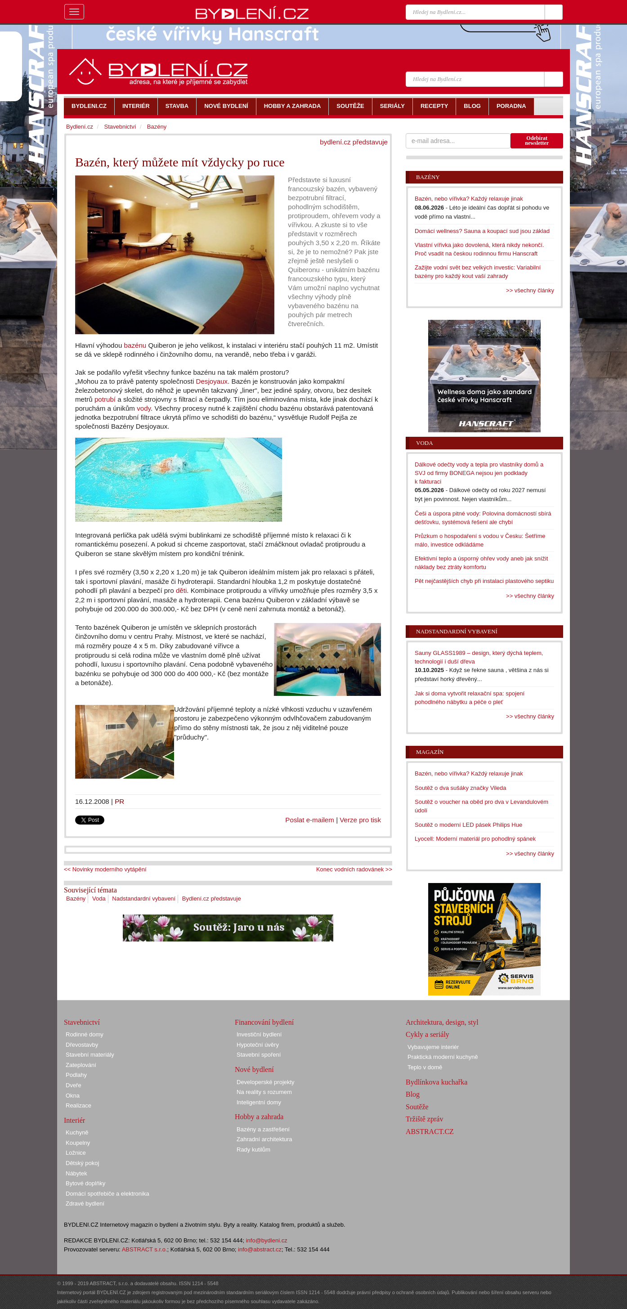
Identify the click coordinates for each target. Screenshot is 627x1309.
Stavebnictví (120, 126)
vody (144, 408)
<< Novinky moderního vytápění (105, 869)
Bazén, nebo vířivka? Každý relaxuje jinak (469, 198)
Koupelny (78, 1142)
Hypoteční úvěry (258, 1044)
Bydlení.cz (79, 126)
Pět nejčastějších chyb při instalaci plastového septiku (484, 581)
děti (181, 590)
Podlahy (76, 1074)
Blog (413, 1094)
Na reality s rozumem (264, 1092)
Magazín (429, 752)
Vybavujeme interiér (433, 1047)
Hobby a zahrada (259, 1117)
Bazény (75, 898)
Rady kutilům (253, 1149)
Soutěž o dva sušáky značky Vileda (460, 788)
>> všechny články (530, 290)
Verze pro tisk (360, 820)
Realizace (78, 1105)
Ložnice (76, 1152)
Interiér (74, 1120)
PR (119, 801)
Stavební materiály (90, 1054)
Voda (99, 898)
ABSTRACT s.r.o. (144, 1249)
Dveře (73, 1085)
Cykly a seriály (427, 1034)
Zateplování (81, 1065)
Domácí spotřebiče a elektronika (107, 1193)
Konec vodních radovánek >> (354, 869)
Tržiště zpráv (424, 1119)
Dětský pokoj (82, 1163)
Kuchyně (77, 1132)
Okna (73, 1095)
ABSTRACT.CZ (430, 1131)
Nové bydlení (254, 1069)
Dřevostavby (82, 1044)
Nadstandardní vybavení (143, 898)
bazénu (135, 345)
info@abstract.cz (260, 1249)
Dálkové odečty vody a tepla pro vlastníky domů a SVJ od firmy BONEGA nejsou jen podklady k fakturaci (479, 472)
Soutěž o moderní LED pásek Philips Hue (468, 824)
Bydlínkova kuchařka (436, 1082)
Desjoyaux (212, 381)
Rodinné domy (84, 1034)
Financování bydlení (264, 1022)
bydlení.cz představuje (354, 142)
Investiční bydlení (259, 1034)
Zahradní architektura (264, 1139)
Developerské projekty (266, 1082)
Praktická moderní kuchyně (443, 1056)
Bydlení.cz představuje (211, 898)
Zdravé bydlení (85, 1203)
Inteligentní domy (259, 1102)
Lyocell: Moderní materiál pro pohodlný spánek (475, 838)
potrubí (105, 399)
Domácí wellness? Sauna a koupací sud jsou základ (482, 231)
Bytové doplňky (85, 1183)
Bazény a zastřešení (263, 1129)
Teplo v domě (425, 1067)
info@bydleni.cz (266, 1240)
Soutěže (417, 1107)
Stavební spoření (259, 1054)
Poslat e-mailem (309, 820)
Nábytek (76, 1173)
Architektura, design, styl (442, 1022)
